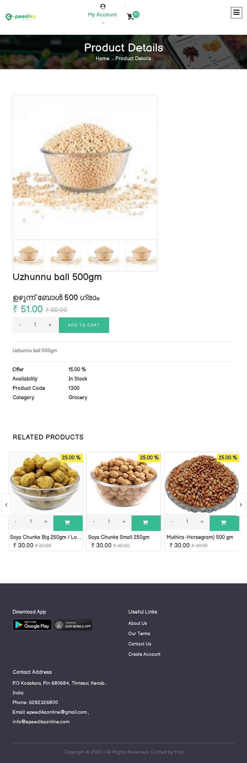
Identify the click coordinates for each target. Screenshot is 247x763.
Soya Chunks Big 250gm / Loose (47, 537)
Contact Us (139, 644)
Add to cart (84, 325)
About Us (137, 623)
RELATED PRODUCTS (48, 437)
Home (102, 59)
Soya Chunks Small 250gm (119, 537)
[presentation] (6, 505)
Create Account (144, 654)
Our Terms (139, 633)
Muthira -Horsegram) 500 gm (199, 537)
